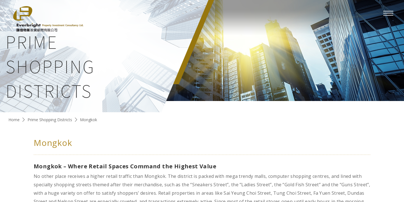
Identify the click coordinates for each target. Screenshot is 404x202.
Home (14, 119)
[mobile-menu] (388, 13)
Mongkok (88, 119)
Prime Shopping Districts (49, 119)
